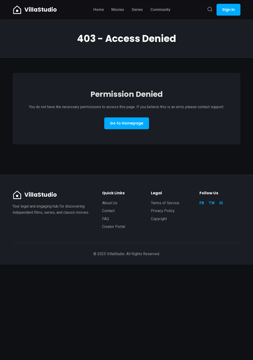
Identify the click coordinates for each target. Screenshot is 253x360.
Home (98, 9)
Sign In (228, 9)
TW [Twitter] (212, 203)
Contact (108, 211)
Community (160, 9)
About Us (109, 203)
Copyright (159, 219)
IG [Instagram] (221, 203)
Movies (117, 9)
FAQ (105, 219)
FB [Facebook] (201, 203)
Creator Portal (113, 226)
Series (137, 9)
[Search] (210, 9)
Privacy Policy (163, 211)
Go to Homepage (126, 123)
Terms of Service (165, 203)
